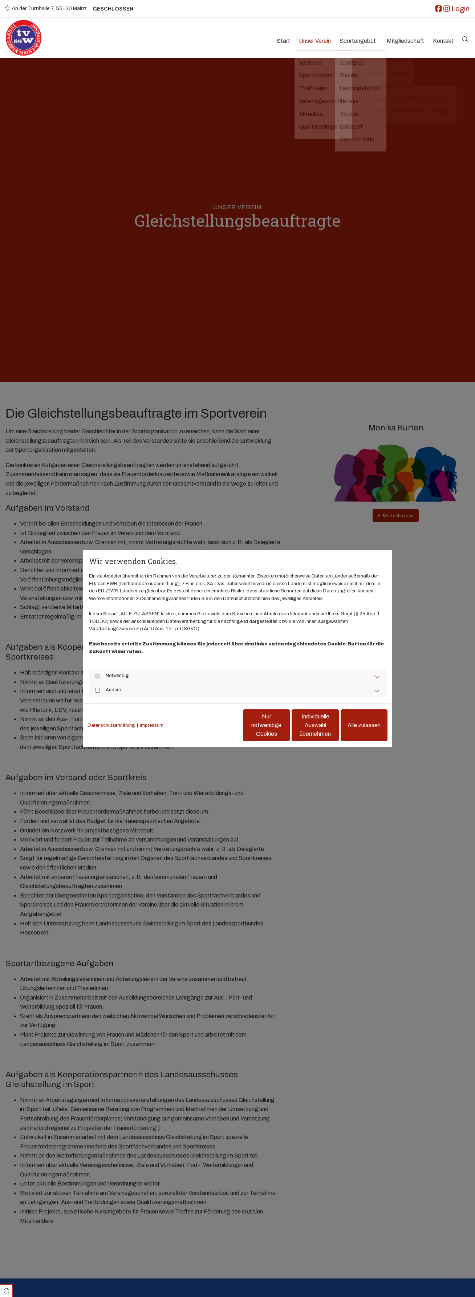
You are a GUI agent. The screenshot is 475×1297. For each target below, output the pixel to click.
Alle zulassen (353, 725)
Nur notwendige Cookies (216, 725)
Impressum (151, 725)
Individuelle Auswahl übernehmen (285, 725)
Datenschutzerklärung (111, 725)
